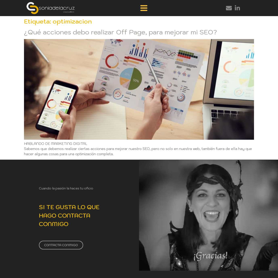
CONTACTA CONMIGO (61, 245)
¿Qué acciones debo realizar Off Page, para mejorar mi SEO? (120, 32)
